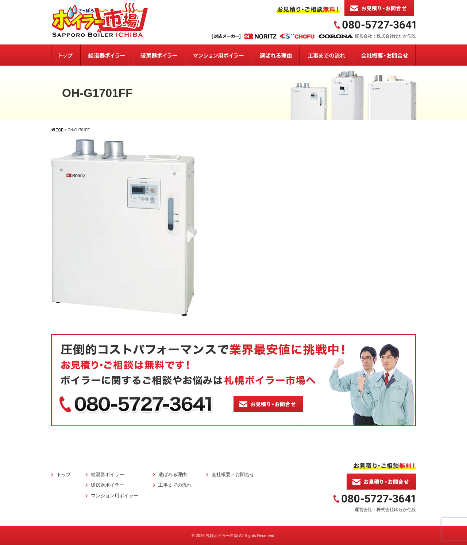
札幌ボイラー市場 (222, 535)
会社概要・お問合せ (233, 474)
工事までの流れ (175, 485)
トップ (64, 474)
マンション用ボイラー (114, 495)
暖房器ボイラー (107, 485)
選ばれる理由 (172, 474)
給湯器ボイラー (107, 474)
